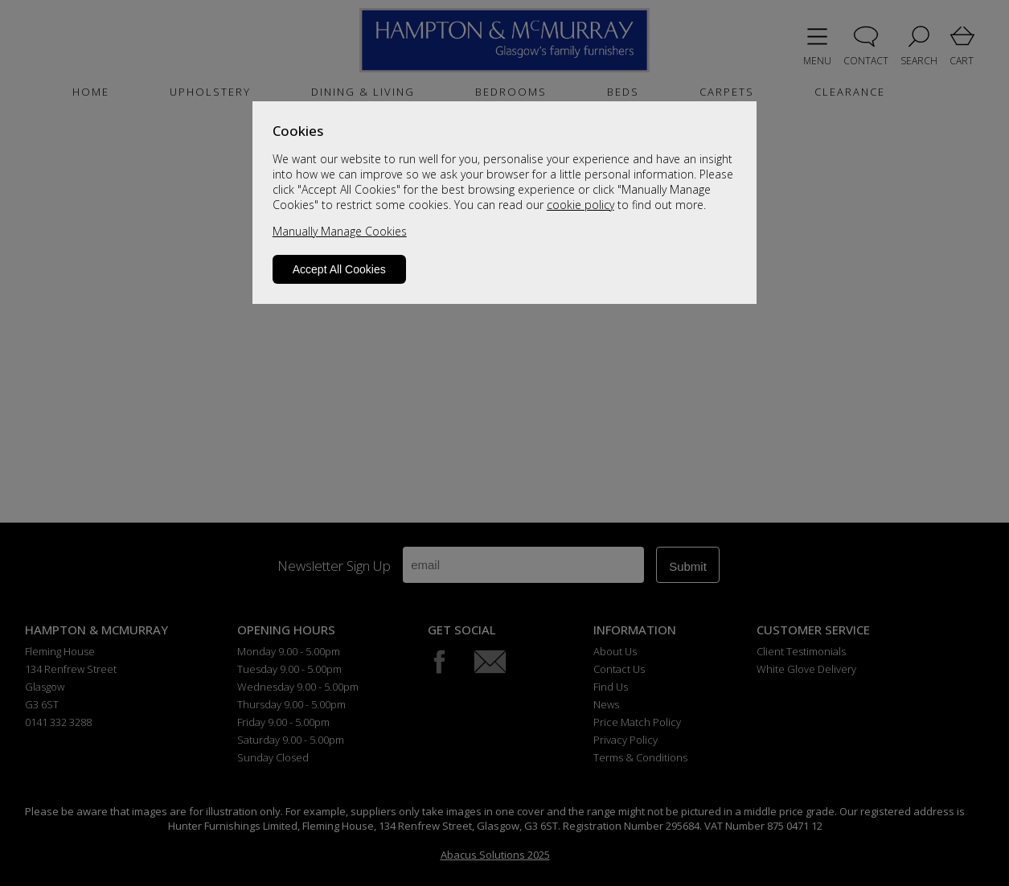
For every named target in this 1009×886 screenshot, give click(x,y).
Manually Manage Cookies (340, 231)
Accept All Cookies (339, 269)
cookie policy (580, 204)
